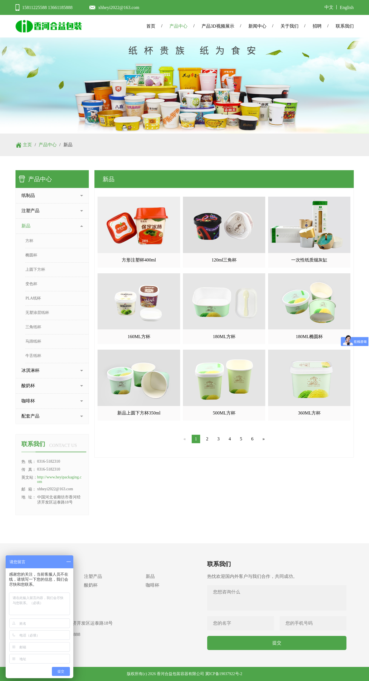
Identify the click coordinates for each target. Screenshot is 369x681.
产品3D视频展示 (218, 26)
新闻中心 (257, 26)
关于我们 (289, 26)
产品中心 (178, 26)
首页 (150, 26)
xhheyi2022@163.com (118, 7)
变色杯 (31, 284)
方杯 (29, 241)
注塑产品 (93, 576)
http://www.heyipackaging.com (59, 479)
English (347, 7)
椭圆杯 (31, 255)
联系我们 (345, 26)
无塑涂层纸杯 (37, 312)
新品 (150, 576)
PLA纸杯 (33, 298)
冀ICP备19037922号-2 (223, 674)
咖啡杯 (152, 585)
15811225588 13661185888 (47, 7)
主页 (27, 144)
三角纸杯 (33, 327)
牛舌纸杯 (33, 356)
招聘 (317, 26)
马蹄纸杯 (33, 341)
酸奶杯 (91, 585)
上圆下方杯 (35, 269)
